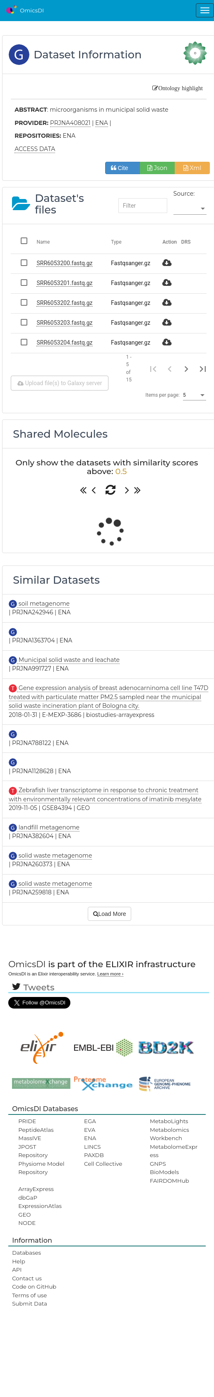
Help (18, 1261)
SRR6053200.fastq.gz (64, 263)
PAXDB (94, 1155)
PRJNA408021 (70, 123)
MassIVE (29, 1138)
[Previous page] (169, 368)
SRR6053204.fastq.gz (64, 342)
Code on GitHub (34, 1286)
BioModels (164, 1172)
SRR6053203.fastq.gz (64, 322)
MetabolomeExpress (174, 1150)
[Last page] (203, 368)
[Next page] (186, 368)
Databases (26, 1252)
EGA (90, 1121)
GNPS (158, 1163)
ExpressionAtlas (40, 1206)
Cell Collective (103, 1163)
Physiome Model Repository (41, 1167)
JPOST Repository (33, 1150)
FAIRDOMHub (169, 1180)
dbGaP (27, 1197)
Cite (123, 168)
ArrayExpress (36, 1189)
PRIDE (27, 1121)
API (17, 1269)
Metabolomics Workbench (169, 1133)
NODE (27, 1223)
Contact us (26, 1278)
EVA (89, 1129)
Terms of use (29, 1295)
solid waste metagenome (54, 855)
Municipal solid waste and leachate (68, 660)
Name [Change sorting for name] (43, 242)
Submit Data (29, 1303)
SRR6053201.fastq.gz (64, 283)
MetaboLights (169, 1121)
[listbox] (190, 209)
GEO (24, 1214)
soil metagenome (43, 603)
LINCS (92, 1146)
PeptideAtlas (35, 1129)
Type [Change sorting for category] (116, 242)
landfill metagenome (48, 827)
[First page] (153, 368)
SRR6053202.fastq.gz (64, 303)
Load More (109, 914)
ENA (90, 1138)
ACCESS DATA (34, 149)
